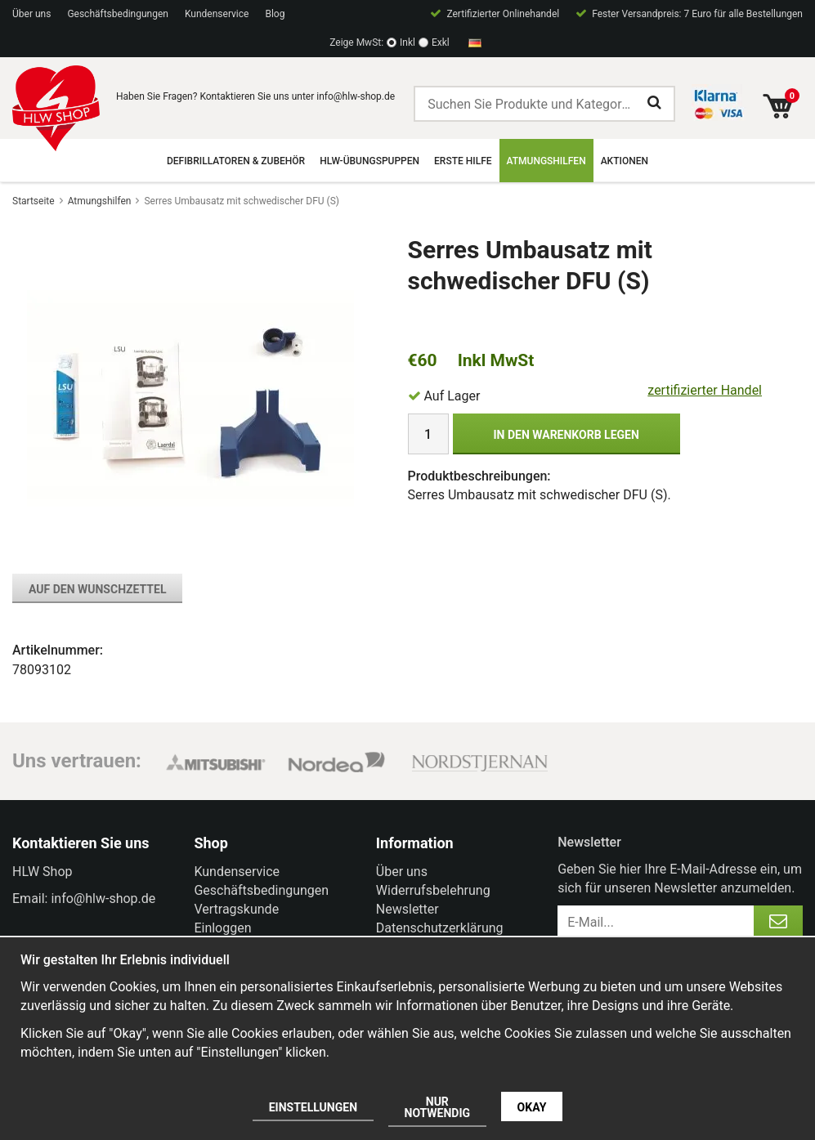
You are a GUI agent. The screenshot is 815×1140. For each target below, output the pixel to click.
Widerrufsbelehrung (433, 890)
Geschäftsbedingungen (117, 14)
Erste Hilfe (462, 161)
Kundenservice (217, 14)
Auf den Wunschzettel (97, 589)
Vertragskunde (236, 909)
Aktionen (624, 161)
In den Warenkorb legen (566, 434)
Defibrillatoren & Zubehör (236, 161)
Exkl (441, 42)
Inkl (407, 42)
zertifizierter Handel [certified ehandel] (704, 390)
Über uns (31, 14)
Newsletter (407, 909)
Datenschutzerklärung (440, 928)
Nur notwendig (438, 1107)
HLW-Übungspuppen (369, 161)
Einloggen (222, 928)
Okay (532, 1107)
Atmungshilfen (546, 161)
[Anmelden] (778, 921)
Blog (274, 14)
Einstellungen (313, 1107)
